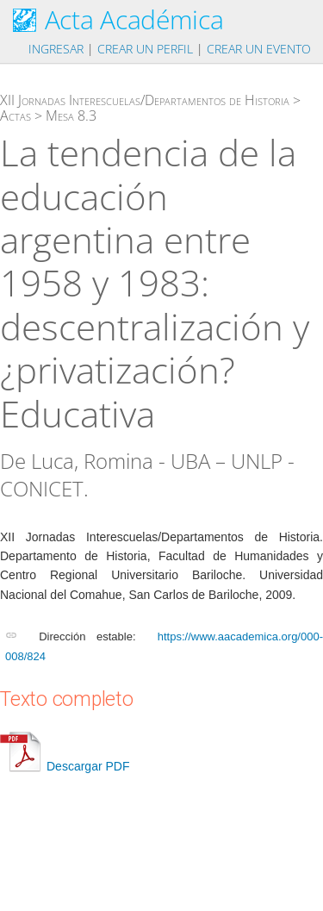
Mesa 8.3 (71, 115)
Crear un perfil (145, 49)
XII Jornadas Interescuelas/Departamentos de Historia (144, 99)
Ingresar (56, 49)
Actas (15, 115)
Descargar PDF (64, 766)
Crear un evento (259, 49)
